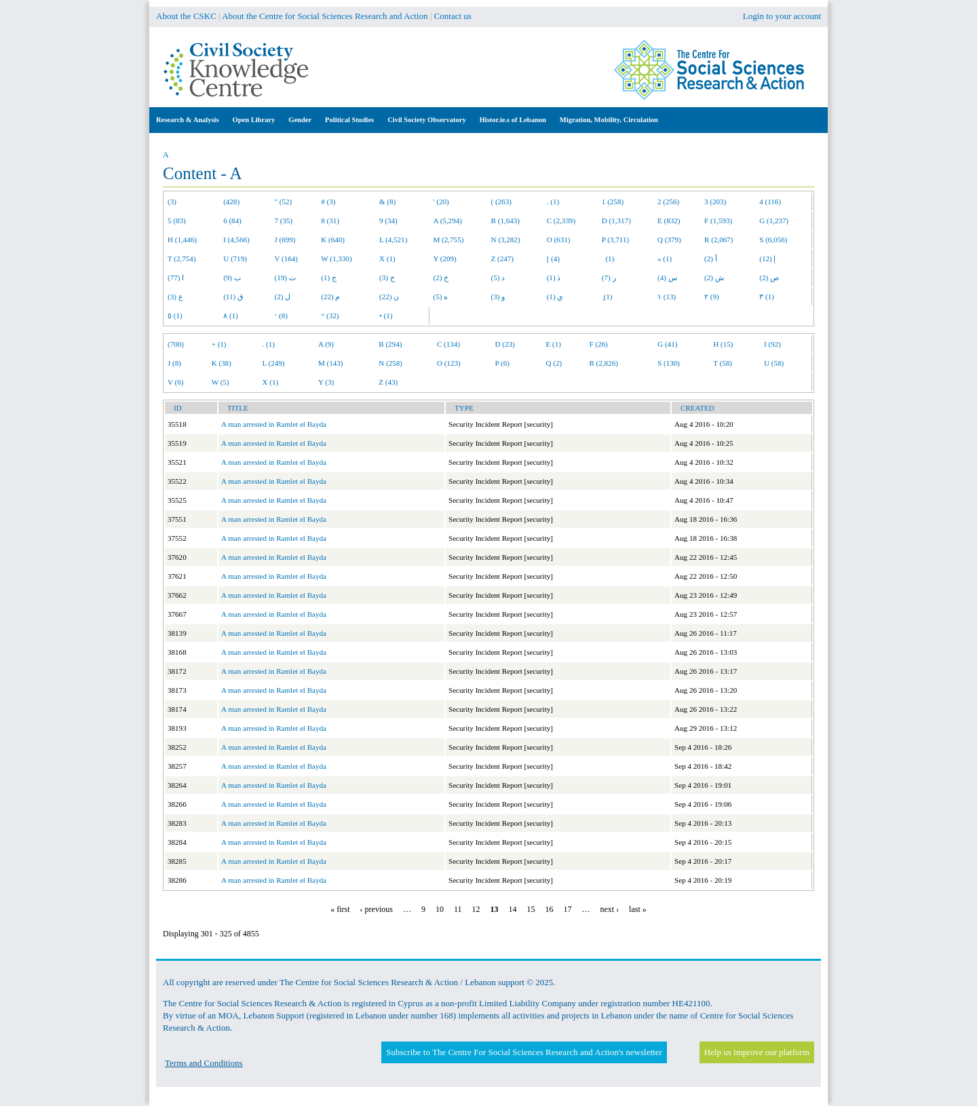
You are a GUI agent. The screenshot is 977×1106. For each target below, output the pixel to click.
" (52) (283, 201)
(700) (176, 344)
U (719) (235, 258)
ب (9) (232, 277)
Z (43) (388, 382)
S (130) (668, 363)
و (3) (498, 296)
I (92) (772, 344)
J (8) (174, 363)
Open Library (254, 119)
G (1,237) (773, 220)
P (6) (502, 363)
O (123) (449, 363)
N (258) (390, 363)
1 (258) (613, 201)
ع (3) (175, 296)
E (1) (552, 344)
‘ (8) (281, 315)
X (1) (387, 258)
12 (476, 909)
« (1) (664, 258)
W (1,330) (336, 258)
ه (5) (441, 296)
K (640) (333, 239)
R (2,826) (603, 363)
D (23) (505, 344)
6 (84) (232, 220)
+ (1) (219, 344)
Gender (299, 119)
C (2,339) (561, 220)
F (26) (598, 344)
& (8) (387, 201)
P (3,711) (615, 239)
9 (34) (388, 220)
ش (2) (714, 277)
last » (638, 909)
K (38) (221, 363)
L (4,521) (393, 239)
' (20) (441, 201)
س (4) (667, 277)
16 (549, 909)
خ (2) (441, 277)
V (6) (175, 382)
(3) (172, 201)
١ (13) (666, 296)
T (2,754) (182, 258)
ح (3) (387, 277)
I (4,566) (236, 239)
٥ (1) (175, 315)
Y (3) (326, 382)
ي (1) (555, 296)
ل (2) (283, 296)
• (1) (386, 315)
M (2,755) (449, 239)
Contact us (453, 16)
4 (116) (770, 201)
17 (567, 909)
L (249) (273, 363)
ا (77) (176, 277)
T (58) (722, 363)
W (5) (220, 382)
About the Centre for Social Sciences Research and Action (324, 16)
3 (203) (715, 201)
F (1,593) (718, 220)
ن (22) (389, 296)
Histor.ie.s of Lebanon (513, 119)
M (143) (330, 363)
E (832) (669, 220)
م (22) (330, 296)
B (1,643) (505, 220)
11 (458, 909)
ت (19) (285, 277)
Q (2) (553, 363)
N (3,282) (505, 239)
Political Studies (349, 119)
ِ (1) (607, 296)
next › (609, 909)
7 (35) (284, 220)
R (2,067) (718, 239)
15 (530, 909)
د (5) (498, 277)
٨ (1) (230, 315)
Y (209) (445, 258)
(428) (231, 201)
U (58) (774, 363)
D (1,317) (616, 220)
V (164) (287, 258)
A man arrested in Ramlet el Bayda (273, 424)
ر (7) (609, 277)
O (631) (559, 239)
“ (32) (330, 315)
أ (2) (710, 258)
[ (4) (553, 258)
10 (440, 909)
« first (339, 909)
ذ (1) (554, 277)
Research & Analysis (187, 119)
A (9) (326, 344)
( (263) (501, 201)
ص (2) (769, 277)
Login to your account (782, 16)
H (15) (723, 344)
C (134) (448, 344)
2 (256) (668, 201)
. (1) (553, 201)
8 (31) (330, 220)
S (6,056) (773, 239)
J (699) (285, 239)
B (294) (390, 344)
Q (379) (669, 239)
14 (512, 909)
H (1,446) (182, 239)
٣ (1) (766, 296)
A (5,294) (448, 220)
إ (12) (767, 258)
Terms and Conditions (204, 1063)
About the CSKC (186, 16)
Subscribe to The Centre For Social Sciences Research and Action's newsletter (524, 1052)
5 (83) (177, 220)
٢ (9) (711, 296)
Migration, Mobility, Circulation (609, 119)
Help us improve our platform (756, 1052)
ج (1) (329, 277)
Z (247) (502, 258)
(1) (608, 258)
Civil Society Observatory (426, 119)
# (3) (328, 201)
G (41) (667, 344)
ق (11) (233, 296)
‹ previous (376, 909)
